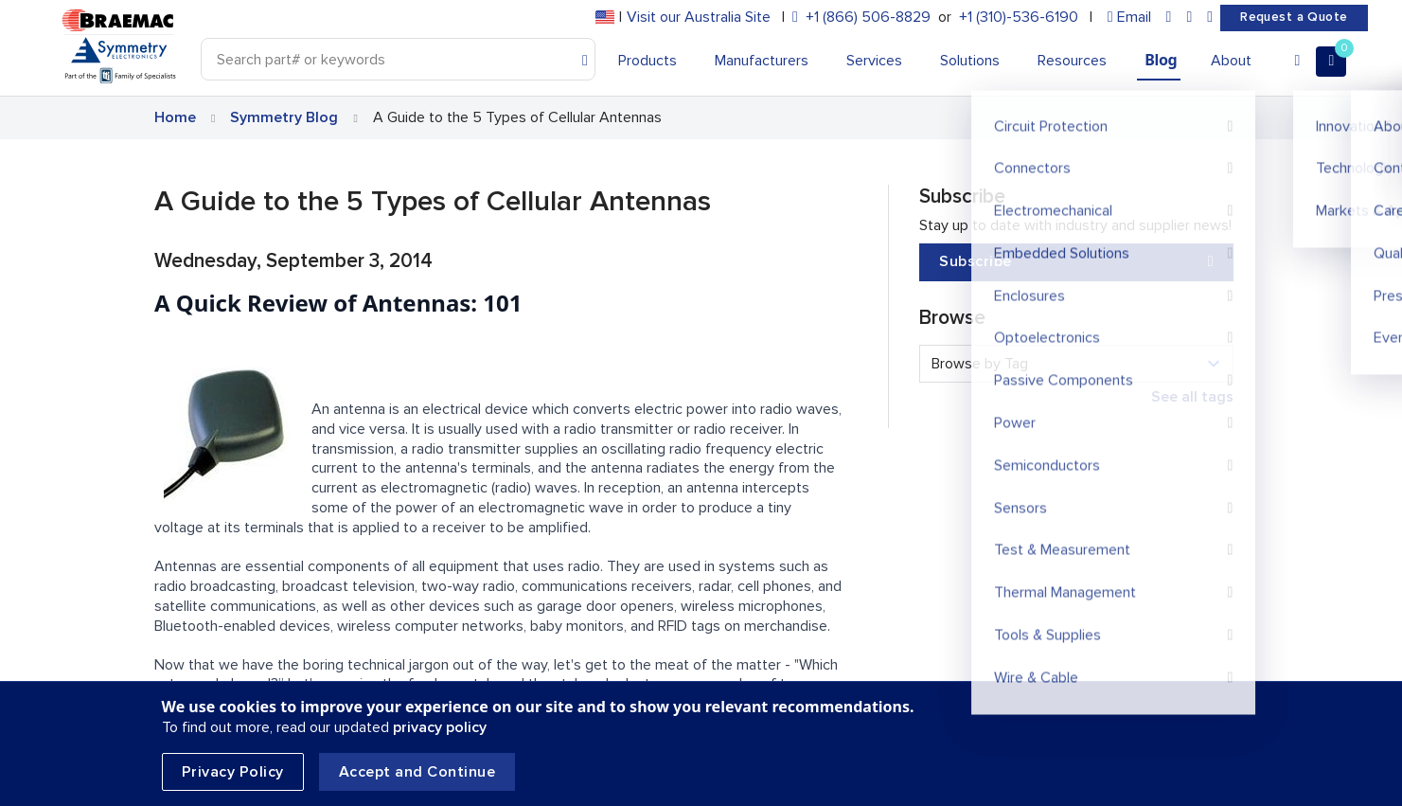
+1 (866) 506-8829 (868, 17)
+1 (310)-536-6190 (1018, 17)
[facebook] (1189, 17)
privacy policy (440, 727)
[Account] (1297, 61)
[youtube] (1209, 17)
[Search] (398, 59)
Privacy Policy (233, 771)
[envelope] (1129, 17)
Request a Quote (1293, 17)
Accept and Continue (417, 771)
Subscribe (1076, 262)
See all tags (1192, 396)
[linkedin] (1169, 17)
